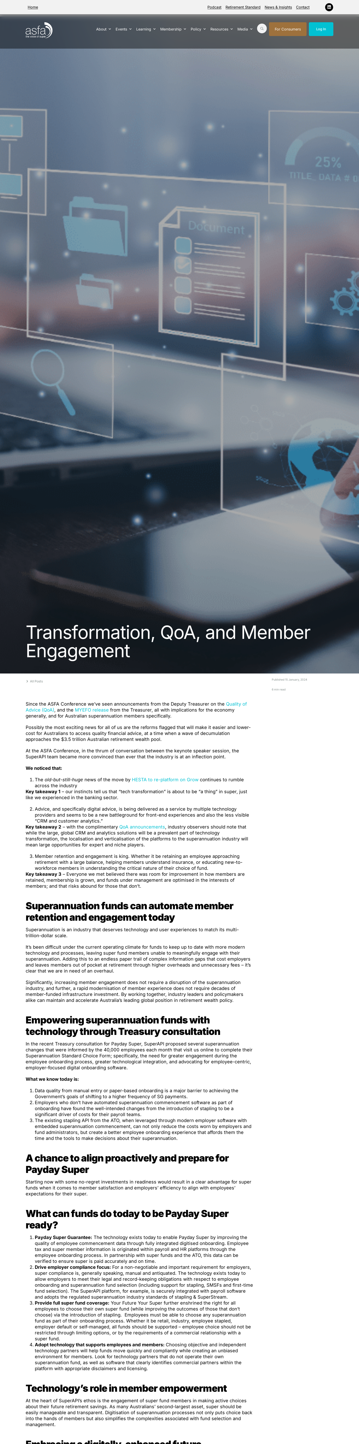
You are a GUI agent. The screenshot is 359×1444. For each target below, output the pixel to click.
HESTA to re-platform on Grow (165, 779)
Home (33, 7)
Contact (303, 7)
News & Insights (278, 7)
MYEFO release (92, 710)
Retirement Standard (243, 7)
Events (124, 29)
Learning (146, 29)
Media (245, 29)
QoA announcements (142, 827)
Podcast (214, 7)
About (103, 29)
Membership (173, 29)
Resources (221, 29)
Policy (198, 29)
